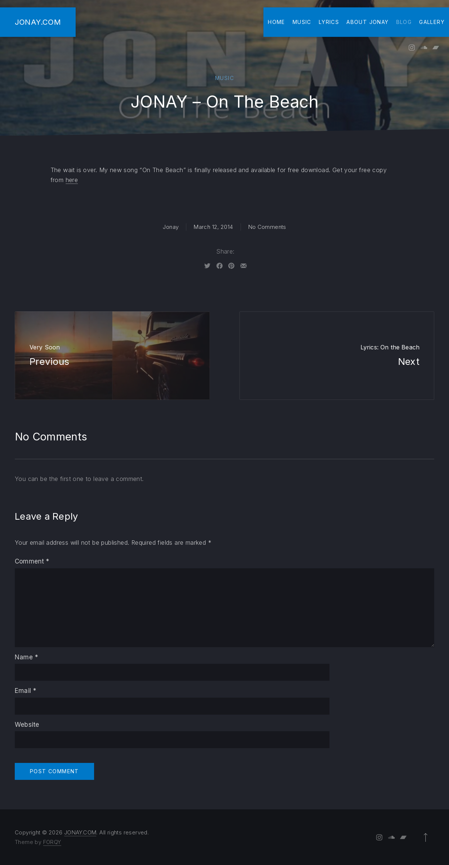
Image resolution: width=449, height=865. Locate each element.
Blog (404, 22)
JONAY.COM (38, 22)
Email (25, 690)
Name (26, 657)
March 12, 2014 (213, 226)
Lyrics (329, 22)
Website (27, 724)
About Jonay (367, 22)
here (72, 180)
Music (302, 22)
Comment (32, 561)
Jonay (171, 226)
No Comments (267, 226)
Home (276, 22)
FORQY (52, 841)
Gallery (432, 22)
